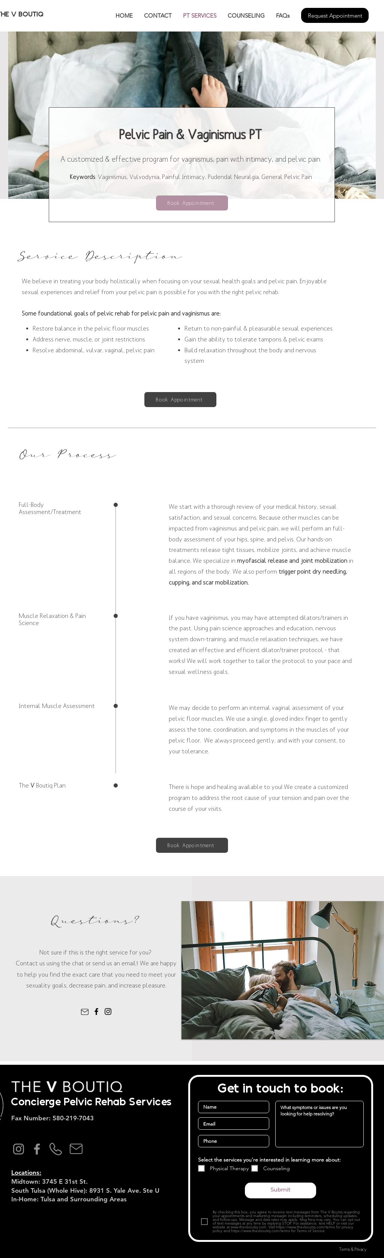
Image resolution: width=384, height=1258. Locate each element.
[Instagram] (108, 1011)
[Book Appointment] (192, 202)
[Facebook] (96, 1011)
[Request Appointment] (335, 15)
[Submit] (280, 1190)
